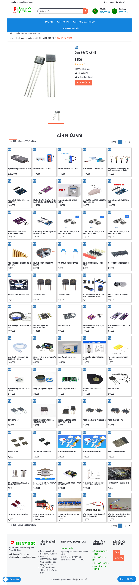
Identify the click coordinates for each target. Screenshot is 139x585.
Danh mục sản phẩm (24, 38)
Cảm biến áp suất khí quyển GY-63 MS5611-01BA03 (44, 232)
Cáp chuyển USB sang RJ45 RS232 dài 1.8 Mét (18, 358)
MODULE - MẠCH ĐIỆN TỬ (44, 38)
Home (11, 38)
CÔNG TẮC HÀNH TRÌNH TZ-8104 (93, 358)
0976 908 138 (19, 554)
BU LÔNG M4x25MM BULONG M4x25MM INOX (18, 484)
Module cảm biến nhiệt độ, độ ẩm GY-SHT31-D (93, 327)
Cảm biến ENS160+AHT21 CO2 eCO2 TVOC (18, 201)
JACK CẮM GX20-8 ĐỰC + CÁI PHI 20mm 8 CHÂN (118, 232)
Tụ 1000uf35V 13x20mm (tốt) (18, 514)
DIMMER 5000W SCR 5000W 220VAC (43, 264)
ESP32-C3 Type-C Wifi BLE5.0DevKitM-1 (40, 327)
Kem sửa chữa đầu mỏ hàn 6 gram (118, 295)
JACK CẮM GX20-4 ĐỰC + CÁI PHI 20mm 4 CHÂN (93, 232)
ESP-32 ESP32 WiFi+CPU (116, 452)
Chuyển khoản (67, 549)
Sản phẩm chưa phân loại (84, 22)
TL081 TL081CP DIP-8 (115, 420)
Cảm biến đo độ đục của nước (93, 169)
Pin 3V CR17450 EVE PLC (41, 169)
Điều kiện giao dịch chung (100, 552)
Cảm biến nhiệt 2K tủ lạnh (92, 452)
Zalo (117, 552)
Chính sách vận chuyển (99, 567)
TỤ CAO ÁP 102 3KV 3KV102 (68, 263)
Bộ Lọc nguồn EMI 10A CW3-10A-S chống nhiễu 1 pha (44, 484)
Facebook (119, 558)
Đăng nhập (109, 2)
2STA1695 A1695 (64, 294)
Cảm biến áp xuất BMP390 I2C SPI (118, 201)
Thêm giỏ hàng (83, 83)
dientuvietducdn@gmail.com (22, 557)
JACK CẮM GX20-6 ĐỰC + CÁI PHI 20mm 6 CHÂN (68, 232)
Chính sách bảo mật (99, 558)
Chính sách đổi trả (100, 563)
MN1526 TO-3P (113, 389)
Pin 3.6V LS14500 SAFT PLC (68, 169)
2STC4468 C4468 (39, 294)
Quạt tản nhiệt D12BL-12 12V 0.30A (93, 390)
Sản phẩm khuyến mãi (69, 29)
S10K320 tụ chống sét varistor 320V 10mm (68, 515)
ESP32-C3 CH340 (64, 326)
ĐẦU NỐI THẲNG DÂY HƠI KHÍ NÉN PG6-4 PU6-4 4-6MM (93, 295)
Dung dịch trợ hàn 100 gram (43, 389)
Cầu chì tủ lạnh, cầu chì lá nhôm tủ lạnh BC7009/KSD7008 (119, 515)
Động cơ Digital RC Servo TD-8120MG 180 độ (43, 515)
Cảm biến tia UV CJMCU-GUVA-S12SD (119, 327)
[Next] (129, 142)
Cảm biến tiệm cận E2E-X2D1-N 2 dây (19, 327)
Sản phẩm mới (63, 22)
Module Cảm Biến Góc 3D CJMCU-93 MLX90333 (17, 232)
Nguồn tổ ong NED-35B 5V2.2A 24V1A (18, 390)
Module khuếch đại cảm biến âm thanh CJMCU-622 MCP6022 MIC (44, 201)
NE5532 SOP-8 (13, 452)
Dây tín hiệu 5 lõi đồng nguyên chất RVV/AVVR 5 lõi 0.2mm (118, 170)
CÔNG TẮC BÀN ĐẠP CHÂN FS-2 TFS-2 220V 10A (94, 201)
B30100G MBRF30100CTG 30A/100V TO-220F (67, 421)
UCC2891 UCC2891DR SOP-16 (118, 263)
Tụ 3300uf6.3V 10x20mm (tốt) (118, 483)
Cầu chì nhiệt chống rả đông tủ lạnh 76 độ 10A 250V (94, 515)
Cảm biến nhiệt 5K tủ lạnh (67, 452)
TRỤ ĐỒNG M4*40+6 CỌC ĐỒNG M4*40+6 (19, 264)
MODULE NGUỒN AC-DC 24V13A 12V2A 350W (69, 484)
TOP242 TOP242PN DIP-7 (42, 452)
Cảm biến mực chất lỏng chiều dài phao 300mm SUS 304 (93, 484)
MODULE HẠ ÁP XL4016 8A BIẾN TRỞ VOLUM (44, 358)
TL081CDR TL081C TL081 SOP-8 (94, 420)
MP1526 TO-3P (13, 420)
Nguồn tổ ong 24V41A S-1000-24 (19, 169)
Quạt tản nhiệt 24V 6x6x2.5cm (18, 294)
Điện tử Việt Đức (81, 579)
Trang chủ (48, 22)
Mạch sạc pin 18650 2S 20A (67, 389)
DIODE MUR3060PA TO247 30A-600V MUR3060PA (44, 421)
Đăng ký (120, 2)
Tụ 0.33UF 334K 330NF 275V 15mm (118, 358)
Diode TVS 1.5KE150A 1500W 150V (93, 264)
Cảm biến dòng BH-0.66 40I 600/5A (67, 201)
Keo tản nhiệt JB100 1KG (66, 357)
